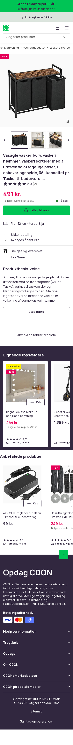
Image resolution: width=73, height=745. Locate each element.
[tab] (19, 140)
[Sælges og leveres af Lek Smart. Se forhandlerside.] (19, 257)
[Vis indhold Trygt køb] (36, 644)
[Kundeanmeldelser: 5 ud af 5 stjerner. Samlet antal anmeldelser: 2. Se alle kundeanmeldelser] (20, 184)
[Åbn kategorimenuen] (66, 28)
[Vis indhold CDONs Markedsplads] (36, 677)
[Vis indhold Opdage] (36, 655)
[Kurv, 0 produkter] (57, 28)
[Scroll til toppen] (63, 554)
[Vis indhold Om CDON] (36, 666)
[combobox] (36, 36)
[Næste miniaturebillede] (68, 140)
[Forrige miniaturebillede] (4, 140)
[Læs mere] (36, 311)
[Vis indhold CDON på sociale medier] (36, 688)
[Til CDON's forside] (6, 28)
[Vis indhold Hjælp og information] (36, 633)
